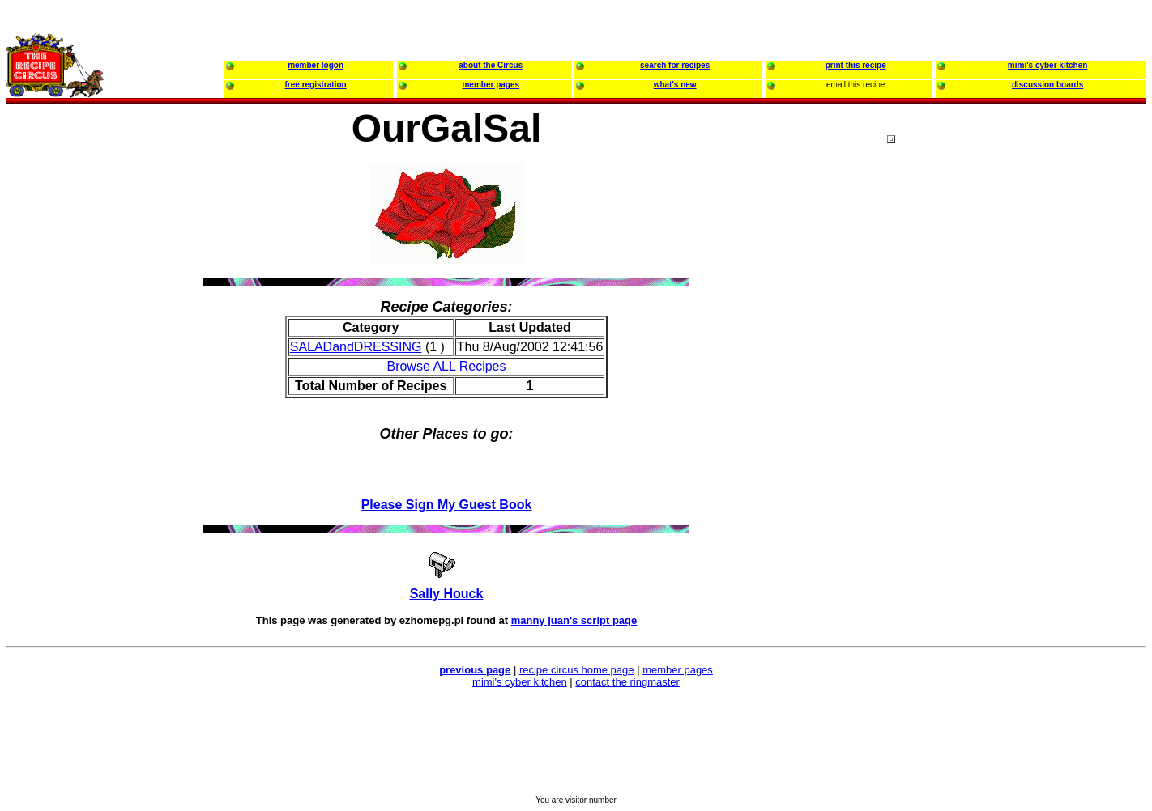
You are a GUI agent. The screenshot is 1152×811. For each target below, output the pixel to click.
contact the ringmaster (627, 682)
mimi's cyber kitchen (519, 682)
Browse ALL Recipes (446, 366)
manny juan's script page (574, 620)
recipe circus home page (576, 670)
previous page (474, 670)
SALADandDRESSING (356, 347)
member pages (677, 670)
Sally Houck (447, 594)
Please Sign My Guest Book (446, 505)
